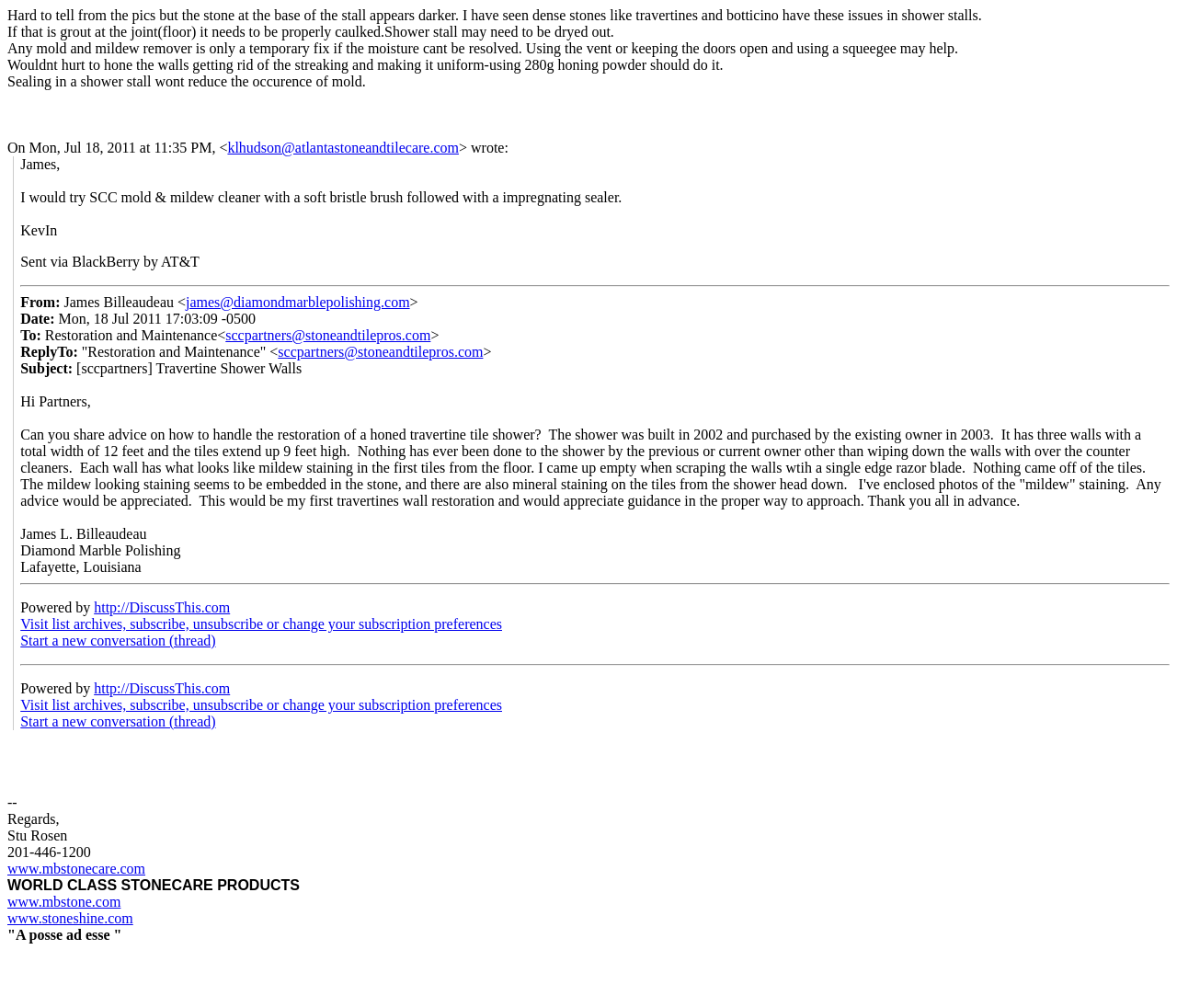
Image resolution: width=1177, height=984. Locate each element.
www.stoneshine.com (70, 918)
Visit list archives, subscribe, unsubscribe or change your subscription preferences (261, 624)
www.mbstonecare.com (76, 868)
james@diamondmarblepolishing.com (298, 302)
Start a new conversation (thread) (117, 640)
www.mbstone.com (63, 902)
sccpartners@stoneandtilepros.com (327, 335)
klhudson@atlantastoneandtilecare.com (343, 147)
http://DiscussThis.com (162, 607)
